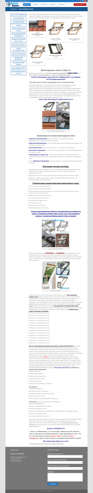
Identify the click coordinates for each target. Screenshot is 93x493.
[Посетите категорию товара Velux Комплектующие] (37, 29)
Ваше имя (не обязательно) (55, 454)
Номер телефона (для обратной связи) (58, 465)
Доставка (44, 4)
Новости (52, 4)
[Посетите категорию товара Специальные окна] (55, 51)
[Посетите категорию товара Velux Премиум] (74, 31)
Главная (13, 9)
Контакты (61, 4)
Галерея (35, 4)
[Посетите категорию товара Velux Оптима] (55, 31)
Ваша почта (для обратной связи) (57, 460)
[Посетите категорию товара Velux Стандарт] (37, 54)
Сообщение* (51, 472)
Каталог (27, 4)
